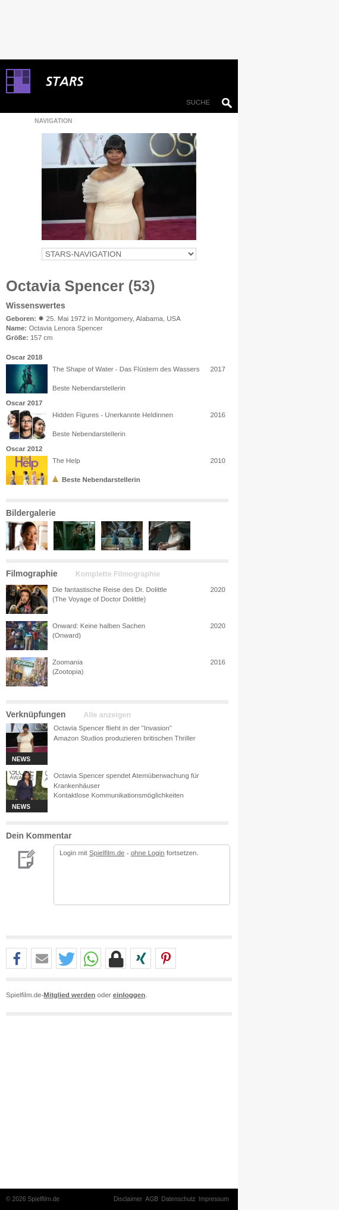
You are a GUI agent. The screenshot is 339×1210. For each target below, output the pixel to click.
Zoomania (67, 662)
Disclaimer (128, 1199)
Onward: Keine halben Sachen (98, 625)
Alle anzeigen (107, 715)
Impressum (214, 1199)
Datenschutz (178, 1199)
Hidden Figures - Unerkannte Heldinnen (112, 414)
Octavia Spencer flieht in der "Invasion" (113, 728)
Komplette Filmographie (118, 574)
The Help (66, 460)
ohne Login (148, 852)
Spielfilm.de (107, 852)
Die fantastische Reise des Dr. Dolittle (109, 589)
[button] (16, 959)
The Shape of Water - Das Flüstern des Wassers (125, 369)
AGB (151, 1199)
